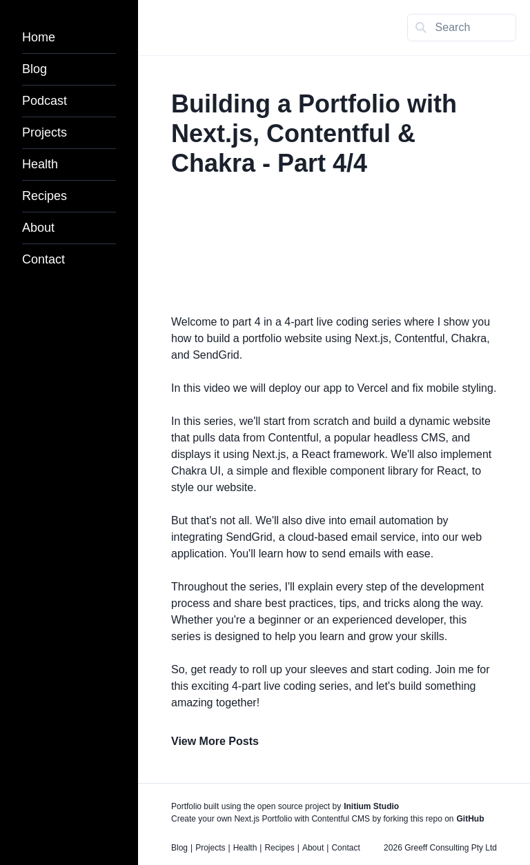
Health (40, 164)
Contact (43, 259)
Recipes (44, 196)
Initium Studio (371, 806)
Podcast (44, 101)
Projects (44, 132)
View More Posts (215, 741)
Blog (34, 69)
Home (38, 37)
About (38, 228)
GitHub (470, 819)
